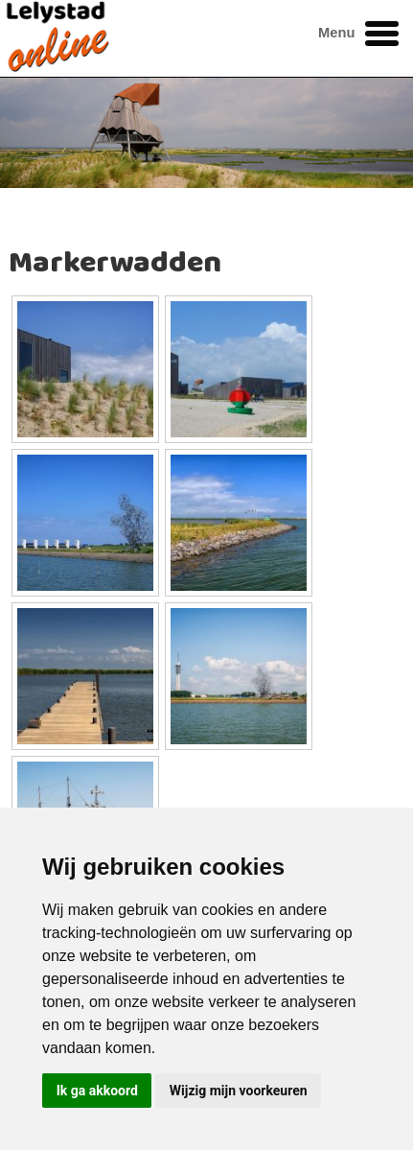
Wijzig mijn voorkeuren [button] (239, 1090)
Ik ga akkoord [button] (97, 1090)
